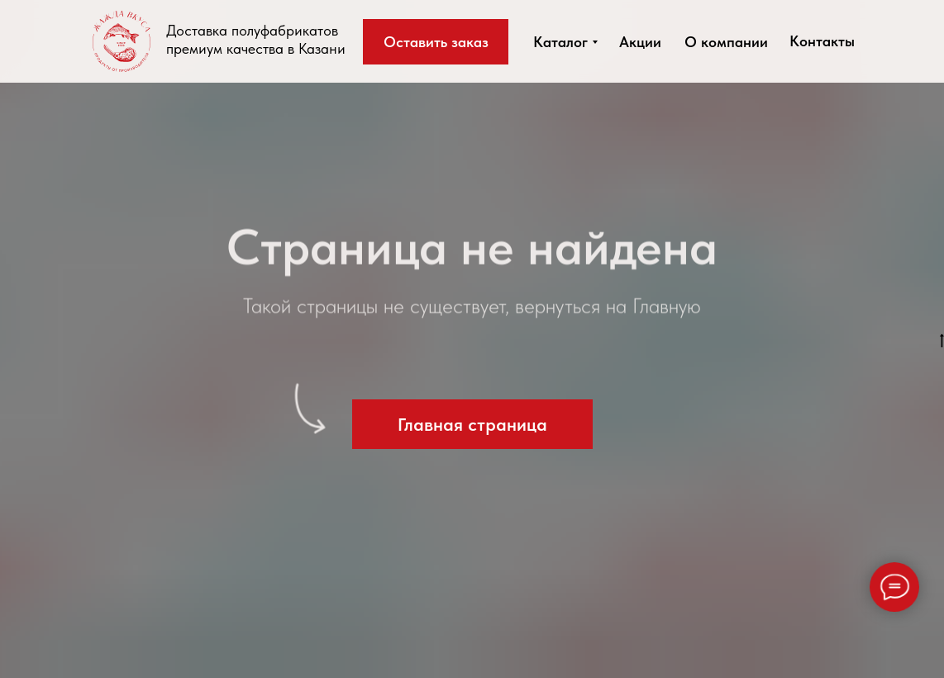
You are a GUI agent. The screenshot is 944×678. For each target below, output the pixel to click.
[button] (435, 41)
